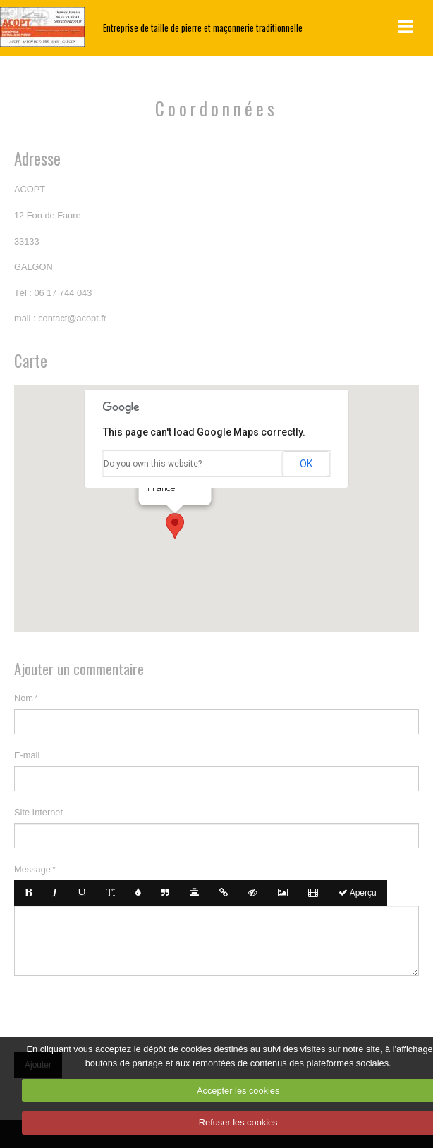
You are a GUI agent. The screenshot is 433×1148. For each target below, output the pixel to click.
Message (32, 869)
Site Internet (38, 812)
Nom (23, 698)
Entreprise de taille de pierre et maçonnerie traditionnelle (203, 28)
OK (306, 463)
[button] (175, 526)
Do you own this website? (153, 464)
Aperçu (358, 893)
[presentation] (121, 1010)
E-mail (26, 755)
